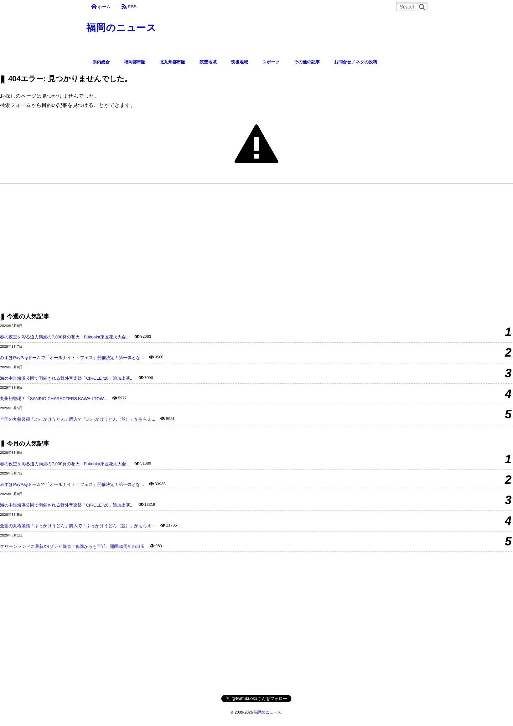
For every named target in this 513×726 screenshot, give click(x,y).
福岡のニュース (122, 28)
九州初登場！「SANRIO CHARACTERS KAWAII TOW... (53, 398)
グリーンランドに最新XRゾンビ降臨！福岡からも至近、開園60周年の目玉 (72, 546)
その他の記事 (307, 61)
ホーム (104, 6)
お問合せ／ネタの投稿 (355, 61)
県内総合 (101, 61)
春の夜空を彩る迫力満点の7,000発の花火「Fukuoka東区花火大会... (64, 337)
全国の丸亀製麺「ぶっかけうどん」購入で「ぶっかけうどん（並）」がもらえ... (77, 419)
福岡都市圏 (134, 61)
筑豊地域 (208, 61)
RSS (132, 6)
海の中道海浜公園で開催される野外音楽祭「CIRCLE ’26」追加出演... (67, 378)
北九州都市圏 (172, 61)
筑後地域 (239, 61)
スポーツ (271, 61)
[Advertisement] (214, 248)
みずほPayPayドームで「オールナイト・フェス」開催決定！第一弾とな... (72, 357)
